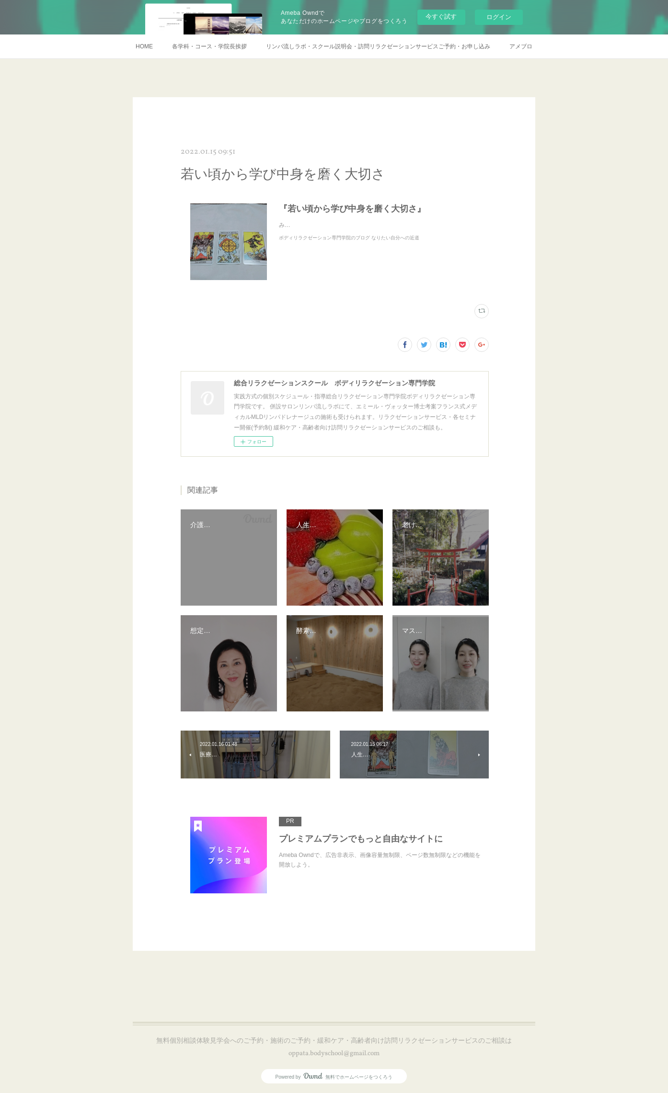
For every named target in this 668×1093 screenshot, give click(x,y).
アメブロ (520, 46)
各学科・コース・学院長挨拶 (209, 46)
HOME (144, 46)
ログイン (498, 17)
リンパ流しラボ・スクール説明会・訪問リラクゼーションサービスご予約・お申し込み (378, 46)
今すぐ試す (441, 16)
